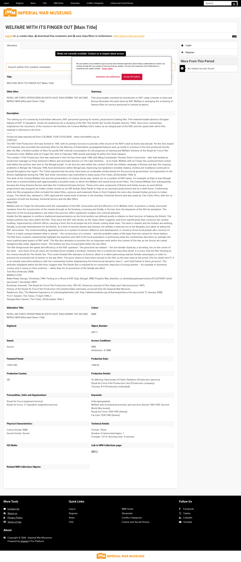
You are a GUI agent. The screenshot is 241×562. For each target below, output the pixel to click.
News (33, 3)
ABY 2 (94, 451)
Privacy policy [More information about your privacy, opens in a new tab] (107, 69)
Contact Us (13, 509)
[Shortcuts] (234, 36)
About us (12, 513)
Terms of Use (14, 521)
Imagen (24, 541)
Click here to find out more (128, 36)
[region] (122, 70)
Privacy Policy (15, 517)
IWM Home (58, 3)
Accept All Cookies (132, 77)
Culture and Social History (122, 3)
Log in (6, 3)
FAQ (45, 3)
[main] (121, 257)
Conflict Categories (95, 3)
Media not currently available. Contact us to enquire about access (90, 53)
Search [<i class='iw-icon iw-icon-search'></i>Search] (236, 3)
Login (186, 45)
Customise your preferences (108, 77)
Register (20, 3)
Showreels (75, 3)
